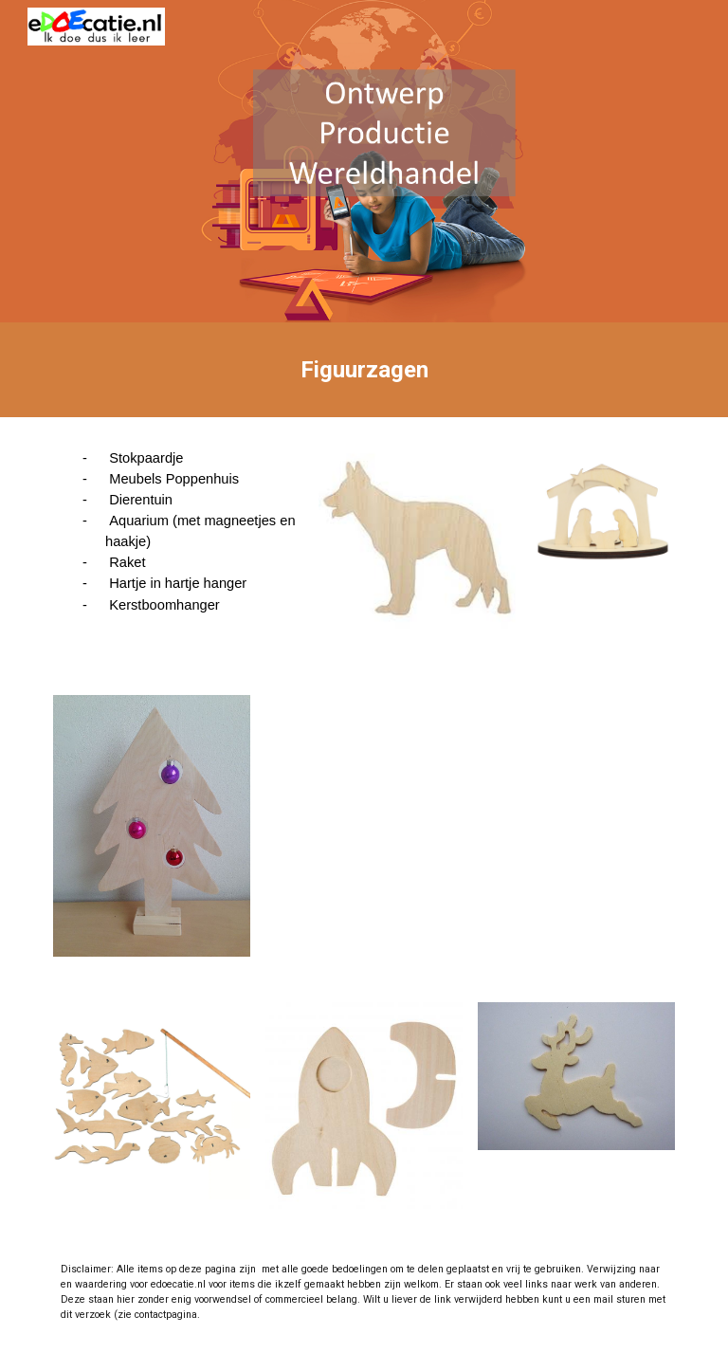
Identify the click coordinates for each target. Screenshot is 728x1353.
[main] (363, 369)
